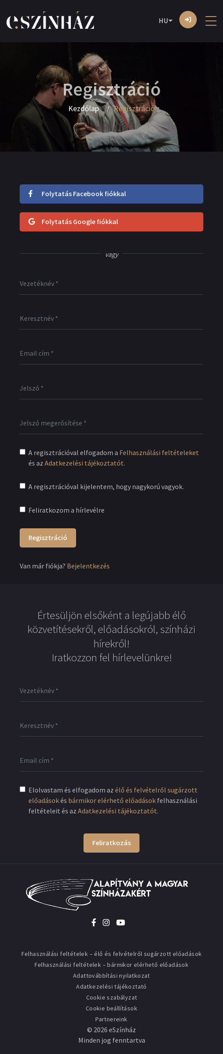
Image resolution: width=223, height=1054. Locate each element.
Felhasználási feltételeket (159, 452)
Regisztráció (47, 537)
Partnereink (111, 1019)
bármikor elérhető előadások (112, 800)
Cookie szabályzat (111, 997)
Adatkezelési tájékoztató (111, 986)
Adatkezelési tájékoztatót (84, 463)
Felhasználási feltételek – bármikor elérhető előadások (112, 965)
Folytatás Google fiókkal (73, 221)
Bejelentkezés (88, 565)
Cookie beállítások (111, 1008)
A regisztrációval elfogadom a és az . (113, 457)
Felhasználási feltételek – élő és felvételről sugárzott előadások (111, 954)
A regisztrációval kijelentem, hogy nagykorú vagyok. (106, 486)
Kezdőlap (83, 108)
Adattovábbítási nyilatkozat (111, 975)
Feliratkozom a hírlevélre (66, 510)
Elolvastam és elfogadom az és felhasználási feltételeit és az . (113, 800)
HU (163, 20)
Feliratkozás (111, 842)
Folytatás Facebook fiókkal (77, 193)
